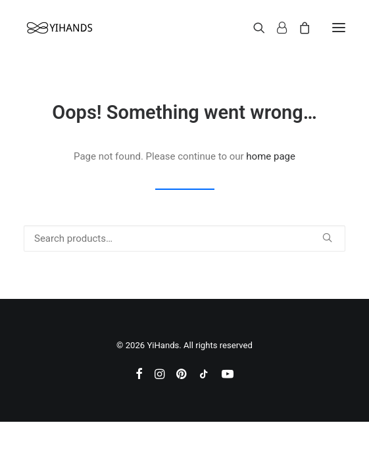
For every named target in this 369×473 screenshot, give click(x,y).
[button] (338, 27)
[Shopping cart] (298, 28)
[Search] (253, 28)
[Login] (276, 28)
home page (270, 156)
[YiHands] (59, 27)
